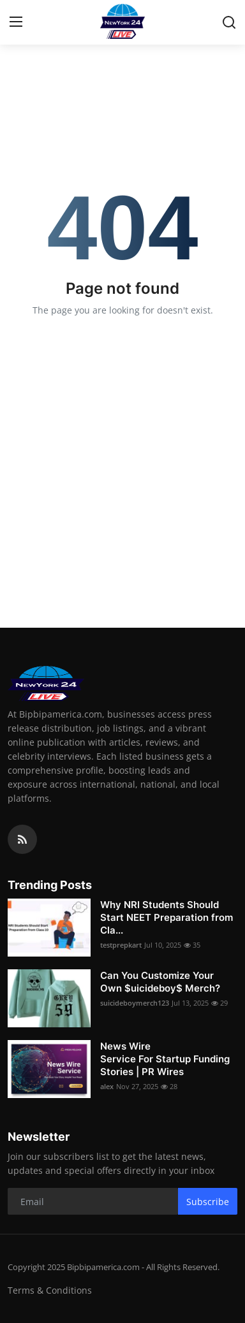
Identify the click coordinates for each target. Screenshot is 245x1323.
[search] (229, 22)
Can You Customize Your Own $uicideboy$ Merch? (160, 981)
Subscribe (207, 1202)
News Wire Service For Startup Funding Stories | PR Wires (165, 1059)
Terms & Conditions (50, 1290)
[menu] (16, 22)
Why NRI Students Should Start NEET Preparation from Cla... (166, 917)
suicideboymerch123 (134, 1003)
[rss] (22, 839)
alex (107, 1086)
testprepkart (121, 945)
